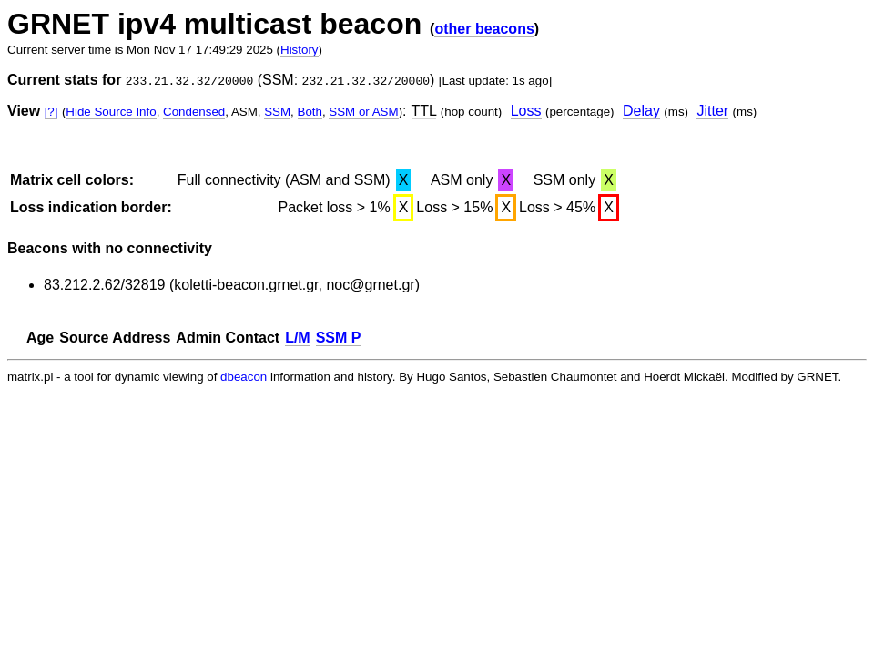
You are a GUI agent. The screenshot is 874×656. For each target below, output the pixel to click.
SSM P (338, 337)
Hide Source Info (111, 111)
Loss (526, 110)
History (299, 49)
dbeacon (243, 377)
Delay (641, 110)
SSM (277, 111)
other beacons (484, 28)
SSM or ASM (363, 111)
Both (310, 111)
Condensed (194, 111)
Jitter (712, 110)
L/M (297, 337)
